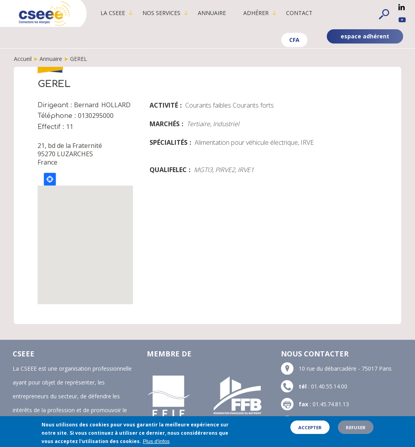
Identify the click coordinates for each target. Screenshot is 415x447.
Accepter (310, 427)
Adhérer (256, 13)
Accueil (23, 59)
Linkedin (401, 7)
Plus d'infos (156, 441)
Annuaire (212, 13)
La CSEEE (112, 13)
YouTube (402, 19)
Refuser (356, 427)
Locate (50, 179)
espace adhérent (365, 36)
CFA (294, 40)
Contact (299, 13)
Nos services (161, 13)
